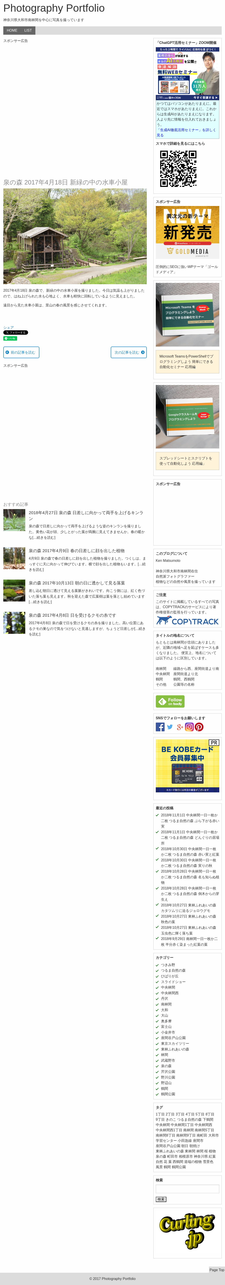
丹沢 (164, 998)
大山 (164, 1015)
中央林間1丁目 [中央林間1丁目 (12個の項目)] (182, 1125)
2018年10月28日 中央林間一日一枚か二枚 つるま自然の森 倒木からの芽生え (190, 893)
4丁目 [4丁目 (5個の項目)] (190, 1114)
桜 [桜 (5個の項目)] (206, 1151)
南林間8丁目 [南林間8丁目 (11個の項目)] (165, 1135)
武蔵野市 (168, 1060)
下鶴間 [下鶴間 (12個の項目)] (208, 1119)
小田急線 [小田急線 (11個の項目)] (185, 1140)
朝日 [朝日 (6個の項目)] (184, 1146)
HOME (12, 30)
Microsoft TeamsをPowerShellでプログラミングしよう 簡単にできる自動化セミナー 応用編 (186, 361)
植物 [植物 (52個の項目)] (212, 1151)
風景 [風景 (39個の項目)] (159, 1167)
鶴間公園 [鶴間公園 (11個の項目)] (179, 1167)
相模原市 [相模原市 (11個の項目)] (186, 1156)
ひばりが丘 (170, 976)
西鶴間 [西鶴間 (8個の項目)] (178, 1162)
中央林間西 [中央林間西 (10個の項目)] (203, 1125)
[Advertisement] (75, 78)
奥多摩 (166, 1021)
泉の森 (166, 1066)
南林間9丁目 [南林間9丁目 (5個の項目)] (186, 1135)
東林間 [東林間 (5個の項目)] (190, 1151)
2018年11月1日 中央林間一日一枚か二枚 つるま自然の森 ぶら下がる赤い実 (190, 820)
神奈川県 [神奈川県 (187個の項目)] (201, 1156)
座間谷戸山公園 (173, 1038)
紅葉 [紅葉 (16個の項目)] (212, 1156)
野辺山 (166, 1083)
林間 (164, 1055)
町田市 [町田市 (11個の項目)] (172, 1156)
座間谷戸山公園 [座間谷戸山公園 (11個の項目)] (168, 1146)
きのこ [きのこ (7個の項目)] (171, 1119)
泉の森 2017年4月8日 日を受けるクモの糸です (72, 615)
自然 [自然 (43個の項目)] (159, 1162)
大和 (164, 1010)
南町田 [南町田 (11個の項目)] (202, 1135)
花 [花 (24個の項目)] (165, 1162)
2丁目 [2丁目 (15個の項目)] (170, 1114)
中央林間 (168, 987)
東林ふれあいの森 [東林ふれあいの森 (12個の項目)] (170, 1151)
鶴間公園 (168, 1094)
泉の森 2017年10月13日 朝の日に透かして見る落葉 (77, 583)
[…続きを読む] (43, 537)
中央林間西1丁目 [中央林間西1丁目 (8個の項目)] (169, 1130)
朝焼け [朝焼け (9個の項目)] (194, 1146)
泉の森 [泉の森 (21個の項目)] (161, 1156)
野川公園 (168, 1077)
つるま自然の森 (173, 970)
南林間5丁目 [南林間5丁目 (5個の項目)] (204, 1130)
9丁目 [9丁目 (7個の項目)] (160, 1119)
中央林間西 (170, 993)
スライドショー (173, 982)
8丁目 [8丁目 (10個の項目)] (209, 1114)
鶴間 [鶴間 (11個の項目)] (167, 1167)
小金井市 (168, 1032)
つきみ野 (168, 965)
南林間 (166, 1004)
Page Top (217, 1270)
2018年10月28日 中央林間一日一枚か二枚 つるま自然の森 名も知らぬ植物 (190, 876)
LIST (28, 30)
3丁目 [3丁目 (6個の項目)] (180, 1114)
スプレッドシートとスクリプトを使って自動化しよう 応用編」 (186, 460)
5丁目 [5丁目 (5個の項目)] (200, 1114)
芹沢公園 (168, 1072)
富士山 (166, 1026)
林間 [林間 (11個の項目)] (199, 1151)
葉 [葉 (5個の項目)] (170, 1162)
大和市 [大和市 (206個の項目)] (213, 1135)
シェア (8, 327)
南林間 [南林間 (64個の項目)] (188, 1130)
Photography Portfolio (54, 8)
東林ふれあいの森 (175, 1049)
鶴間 (164, 1088)
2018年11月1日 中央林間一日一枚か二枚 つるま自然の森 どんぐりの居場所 (190, 837)
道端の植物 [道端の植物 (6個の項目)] (193, 1162)
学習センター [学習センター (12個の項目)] (166, 1140)
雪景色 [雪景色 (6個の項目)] (208, 1162)
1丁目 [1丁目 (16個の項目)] (160, 1114)
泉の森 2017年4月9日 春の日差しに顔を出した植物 (77, 550)
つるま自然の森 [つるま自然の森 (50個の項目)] (189, 1119)
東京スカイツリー (175, 1043)
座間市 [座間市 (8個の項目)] (198, 1140)
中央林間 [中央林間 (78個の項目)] (163, 1125)
